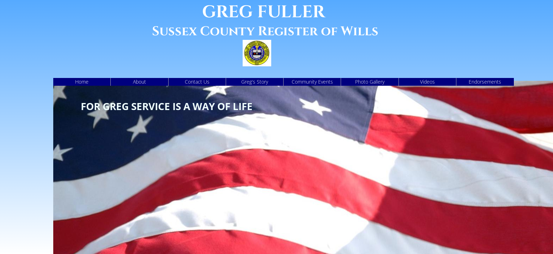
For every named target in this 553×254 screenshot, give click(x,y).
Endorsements (485, 81)
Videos (427, 81)
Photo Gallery (369, 81)
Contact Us (197, 81)
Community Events (312, 81)
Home (82, 81)
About (139, 81)
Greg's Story (254, 81)
